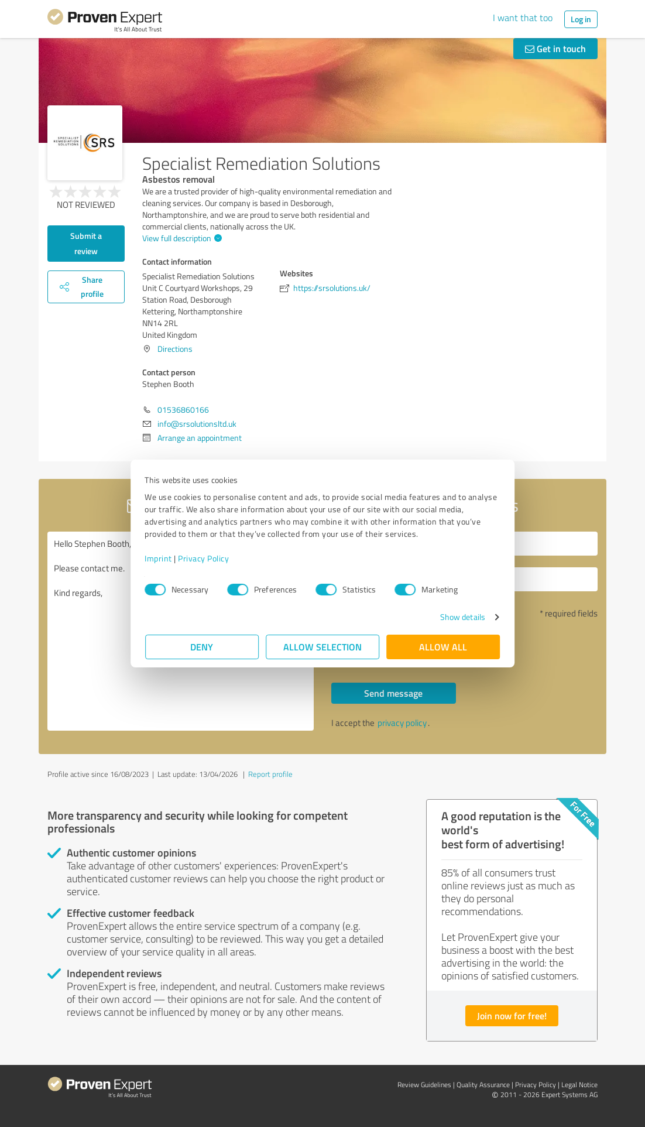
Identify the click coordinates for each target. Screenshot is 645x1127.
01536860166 (183, 409)
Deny (202, 646)
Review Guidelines (424, 1085)
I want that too (523, 17)
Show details (462, 616)
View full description (180, 238)
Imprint (159, 558)
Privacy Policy (204, 558)
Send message (393, 693)
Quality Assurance (483, 1085)
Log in (581, 19)
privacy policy (402, 723)
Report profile (270, 774)
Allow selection (322, 646)
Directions (175, 348)
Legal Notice (579, 1085)
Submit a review (86, 243)
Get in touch (555, 48)
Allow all (443, 646)
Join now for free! (512, 1015)
